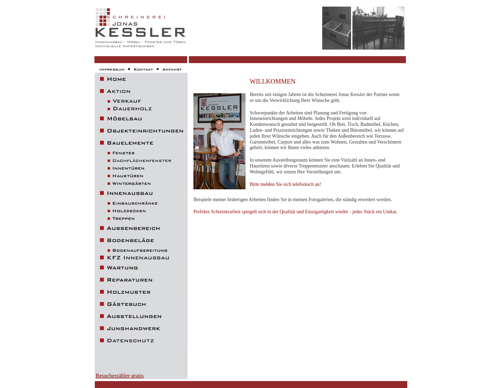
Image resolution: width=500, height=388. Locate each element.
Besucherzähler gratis (120, 376)
